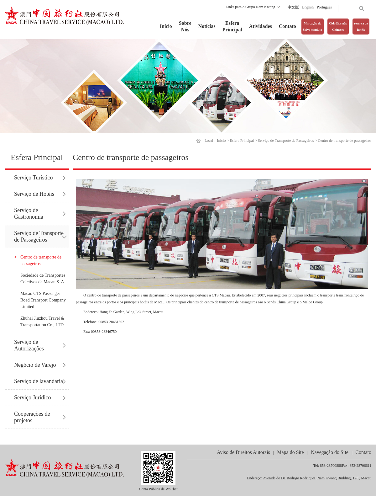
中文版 (293, 7)
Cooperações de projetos (32, 417)
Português (324, 7)
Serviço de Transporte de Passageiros (286, 140)
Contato (287, 26)
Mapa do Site (290, 452)
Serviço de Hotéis (34, 194)
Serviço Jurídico (32, 397)
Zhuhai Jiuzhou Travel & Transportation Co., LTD (42, 321)
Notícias (207, 26)
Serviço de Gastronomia (28, 213)
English (308, 7)
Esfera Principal (242, 140)
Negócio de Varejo (35, 365)
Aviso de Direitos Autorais (243, 452)
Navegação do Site (329, 452)
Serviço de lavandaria (38, 381)
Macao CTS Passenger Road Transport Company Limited (43, 300)
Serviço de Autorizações (29, 345)
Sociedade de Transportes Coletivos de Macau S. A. (42, 278)
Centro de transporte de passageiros (344, 140)
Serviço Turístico (33, 177)
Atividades (260, 26)
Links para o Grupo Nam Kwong (250, 7)
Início (166, 26)
